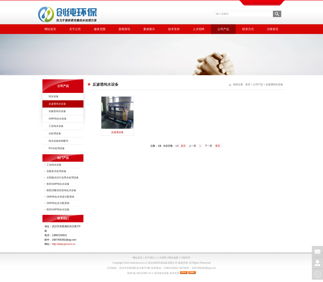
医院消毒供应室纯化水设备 (61, 190)
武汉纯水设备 (161, 273)
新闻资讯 (124, 29)
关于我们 (149, 257)
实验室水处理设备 (56, 171)
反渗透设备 (117, 132)
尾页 (217, 145)
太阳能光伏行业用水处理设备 (63, 177)
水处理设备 (55, 133)
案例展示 (149, 29)
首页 (247, 84)
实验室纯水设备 (57, 111)
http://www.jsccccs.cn (63, 244)
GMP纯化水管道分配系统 (60, 196)
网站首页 (50, 29)
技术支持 (174, 29)
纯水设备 (54, 96)
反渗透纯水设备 (57, 103)
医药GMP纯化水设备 (58, 184)
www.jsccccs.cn (138, 262)
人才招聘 (198, 29)
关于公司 (75, 29)
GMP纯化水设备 (58, 118)
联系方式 (248, 29)
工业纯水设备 (56, 126)
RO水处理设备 (57, 148)
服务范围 (99, 29)
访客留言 (273, 29)
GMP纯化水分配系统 (58, 203)
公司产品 (223, 29)
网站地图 (173, 257)
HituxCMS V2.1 (144, 273)
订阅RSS (185, 257)
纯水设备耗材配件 (58, 140)
